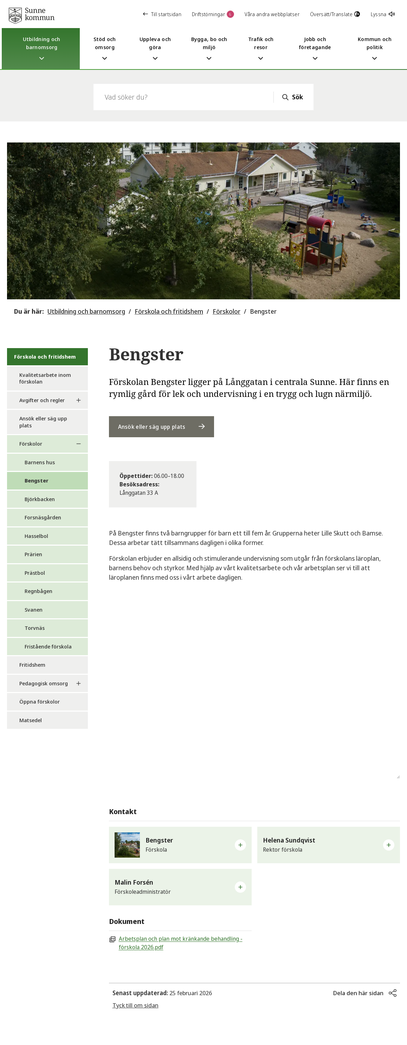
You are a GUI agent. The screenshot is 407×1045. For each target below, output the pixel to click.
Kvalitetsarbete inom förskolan (45, 378)
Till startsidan (162, 14)
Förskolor (226, 311)
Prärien (33, 554)
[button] (180, 845)
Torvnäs (35, 627)
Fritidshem (32, 664)
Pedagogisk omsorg (43, 683)
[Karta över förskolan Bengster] (254, 691)
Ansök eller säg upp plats (43, 422)
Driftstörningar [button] (213, 14)
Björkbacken (40, 498)
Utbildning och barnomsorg (86, 311)
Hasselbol (36, 535)
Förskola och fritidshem (169, 311)
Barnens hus (40, 462)
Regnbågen (38, 590)
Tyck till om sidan (135, 1005)
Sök (297, 97)
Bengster (263, 311)
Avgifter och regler (42, 400)
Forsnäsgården (43, 517)
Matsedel (30, 720)
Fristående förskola (48, 646)
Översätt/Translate (335, 14)
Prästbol (35, 572)
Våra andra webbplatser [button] (272, 14)
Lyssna (383, 14)
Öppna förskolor (39, 701)
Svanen (34, 609)
